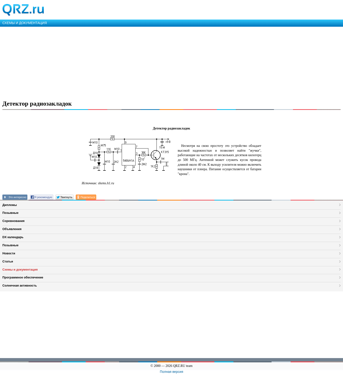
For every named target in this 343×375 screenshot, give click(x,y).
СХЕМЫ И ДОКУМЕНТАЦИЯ (24, 23)
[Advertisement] (143, 62)
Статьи (7, 261)
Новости (8, 253)
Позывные (10, 213)
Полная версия (171, 372)
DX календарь (12, 237)
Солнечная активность (19, 285)
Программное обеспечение (22, 277)
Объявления (11, 229)
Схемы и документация (20, 269)
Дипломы (9, 205)
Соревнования (13, 221)
